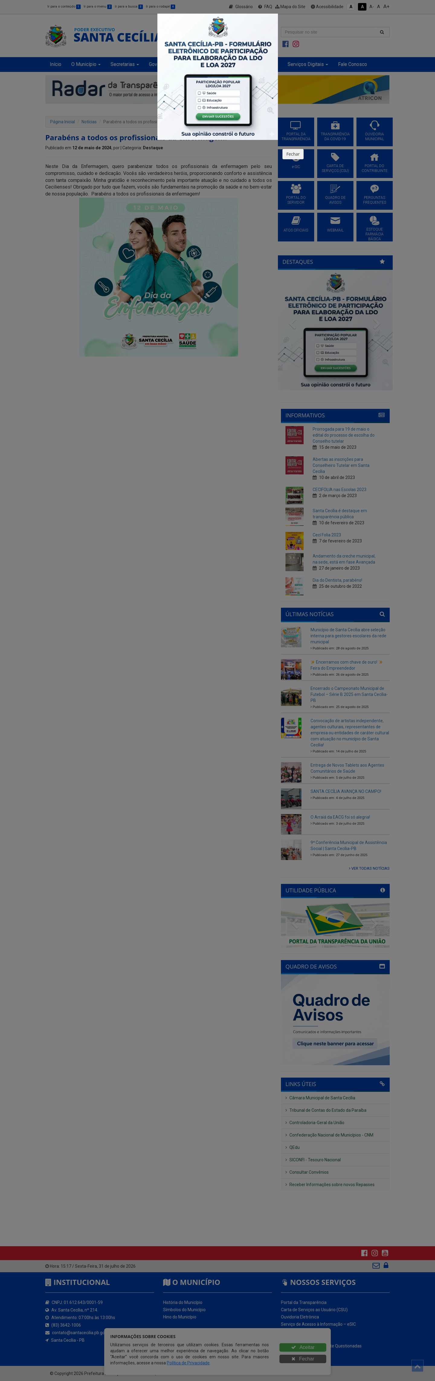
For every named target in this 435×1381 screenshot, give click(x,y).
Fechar (293, 154)
